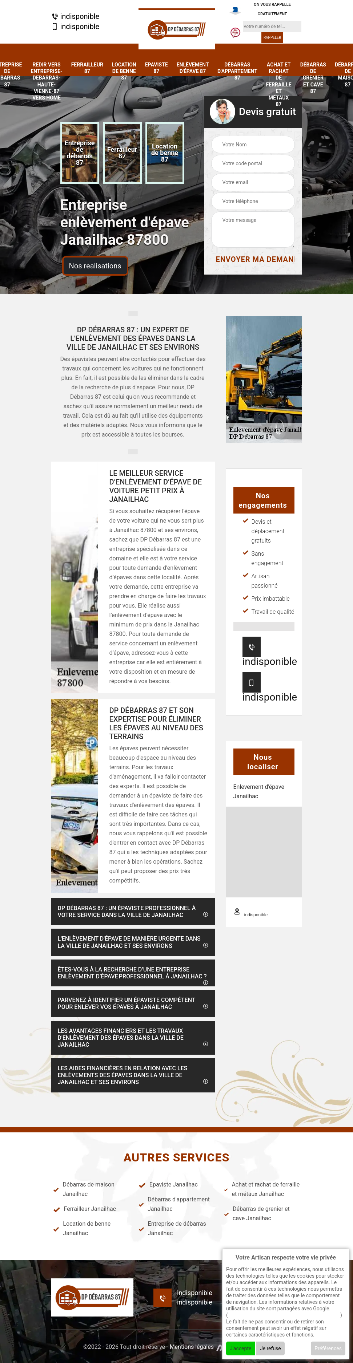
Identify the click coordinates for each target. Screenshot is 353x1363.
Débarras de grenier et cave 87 (313, 78)
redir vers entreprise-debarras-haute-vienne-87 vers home (46, 81)
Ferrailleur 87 (87, 68)
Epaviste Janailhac (168, 1184)
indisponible (75, 16)
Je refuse (270, 1348)
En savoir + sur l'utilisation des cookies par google (284, 1315)
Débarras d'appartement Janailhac (174, 1204)
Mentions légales (192, 1346)
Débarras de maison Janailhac (84, 1189)
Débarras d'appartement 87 (237, 71)
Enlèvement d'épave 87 (193, 68)
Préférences (328, 1348)
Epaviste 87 (156, 68)
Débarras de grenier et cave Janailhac (257, 1213)
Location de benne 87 (124, 71)
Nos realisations (95, 265)
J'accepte (240, 1348)
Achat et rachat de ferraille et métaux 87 (279, 84)
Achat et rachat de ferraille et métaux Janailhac (262, 1189)
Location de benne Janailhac (82, 1228)
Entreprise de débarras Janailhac (172, 1228)
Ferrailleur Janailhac (84, 1209)
